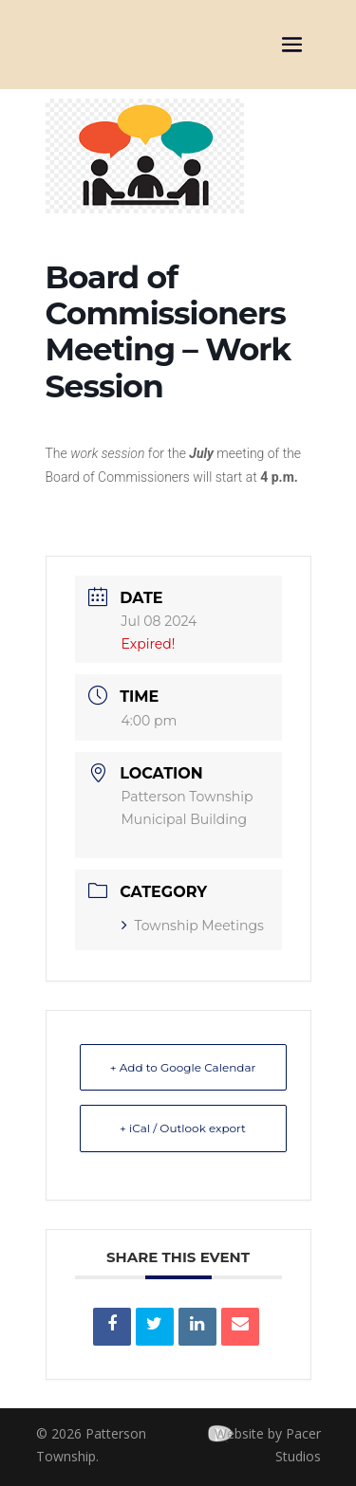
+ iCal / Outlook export (183, 1128)
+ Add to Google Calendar (183, 1067)
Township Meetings (193, 925)
